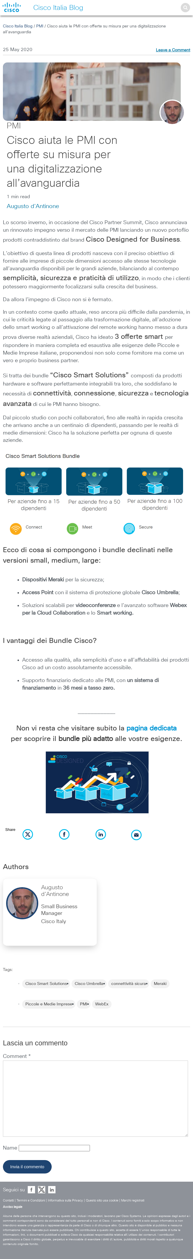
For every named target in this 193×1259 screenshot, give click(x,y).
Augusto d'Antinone (33, 206)
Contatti (8, 1200)
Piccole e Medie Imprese (48, 1004)
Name (11, 1148)
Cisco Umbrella (89, 984)
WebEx (101, 1004)
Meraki (160, 984)
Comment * (17, 1056)
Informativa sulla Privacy (65, 1200)
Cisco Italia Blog (17, 26)
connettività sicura (128, 984)
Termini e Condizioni (31, 1200)
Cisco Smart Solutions (46, 984)
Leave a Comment (173, 50)
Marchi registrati (132, 1200)
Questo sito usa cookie (102, 1200)
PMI (39, 26)
